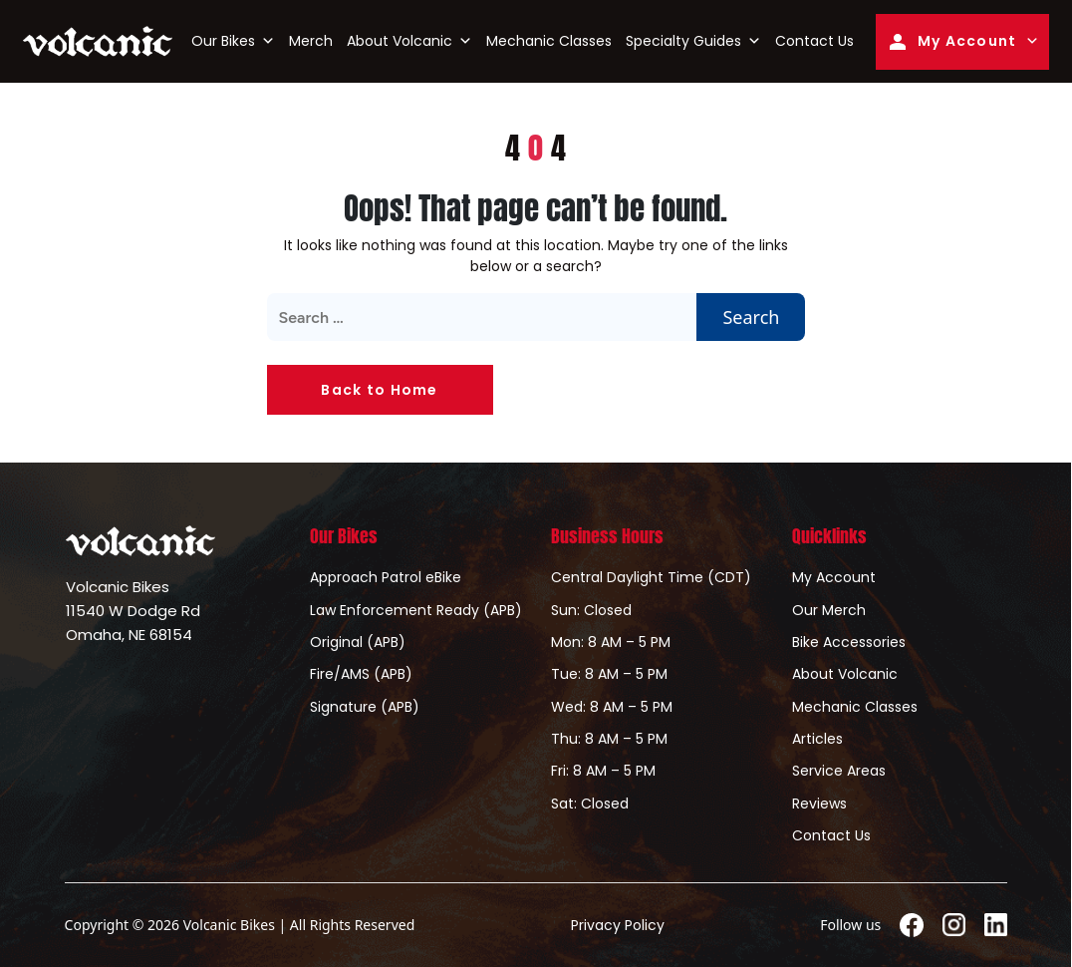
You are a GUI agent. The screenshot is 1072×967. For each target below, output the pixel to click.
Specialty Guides (693, 41)
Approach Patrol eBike (385, 577)
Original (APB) (357, 642)
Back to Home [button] (379, 390)
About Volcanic (409, 41)
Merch (311, 41)
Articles (817, 739)
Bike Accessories (849, 642)
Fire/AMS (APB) (361, 674)
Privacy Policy (618, 925)
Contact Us (814, 41)
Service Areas (839, 771)
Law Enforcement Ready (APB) (416, 610)
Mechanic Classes (549, 41)
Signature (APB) (364, 707)
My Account (951, 42)
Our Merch (829, 610)
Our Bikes (233, 41)
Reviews (819, 803)
